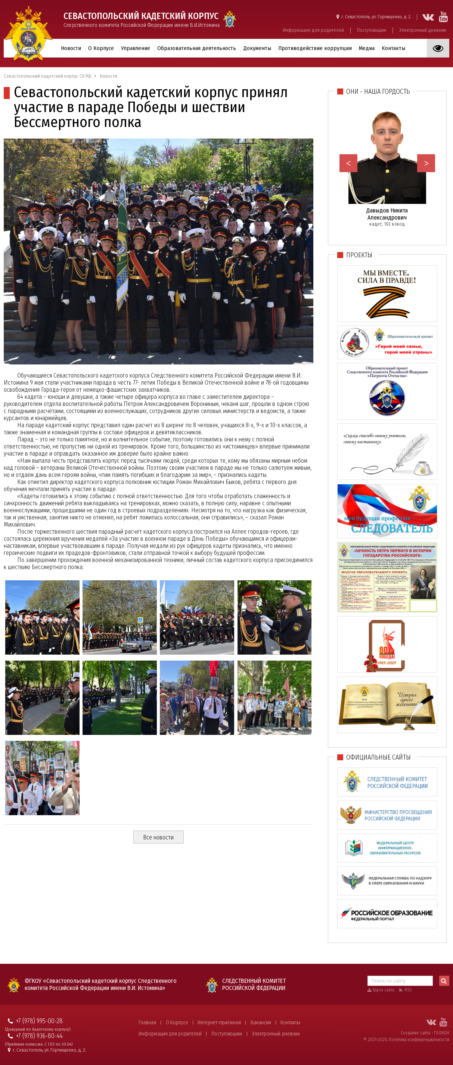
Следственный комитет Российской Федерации (254, 984)
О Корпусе (101, 48)
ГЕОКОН (441, 1032)
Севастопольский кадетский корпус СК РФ (47, 76)
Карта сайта (383, 990)
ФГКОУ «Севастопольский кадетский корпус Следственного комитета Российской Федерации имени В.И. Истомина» (101, 984)
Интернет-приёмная (219, 1022)
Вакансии (261, 1022)
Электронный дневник (422, 30)
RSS (408, 990)
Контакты (393, 48)
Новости (71, 48)
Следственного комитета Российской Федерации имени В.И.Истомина (141, 19)
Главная (147, 1022)
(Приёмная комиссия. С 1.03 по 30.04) (38, 1044)
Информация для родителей (313, 30)
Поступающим (371, 30)
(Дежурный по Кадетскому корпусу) (37, 1029)
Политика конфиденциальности (419, 1039)
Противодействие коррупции (315, 48)
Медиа (367, 48)
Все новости (158, 837)
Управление (135, 48)
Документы (257, 48)
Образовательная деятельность (196, 48)
